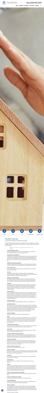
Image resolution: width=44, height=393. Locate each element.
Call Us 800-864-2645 (34, 2)
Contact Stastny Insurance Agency (33, 244)
